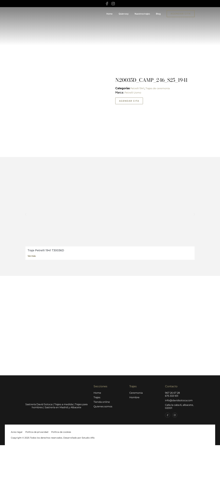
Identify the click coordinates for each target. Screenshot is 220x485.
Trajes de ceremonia (158, 88)
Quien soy (124, 13)
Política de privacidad (36, 471)
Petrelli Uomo (133, 92)
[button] (26, 254)
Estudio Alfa (88, 477)
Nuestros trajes (142, 13)
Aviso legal (16, 471)
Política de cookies (61, 471)
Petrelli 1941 (137, 88)
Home (109, 13)
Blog (158, 13)
